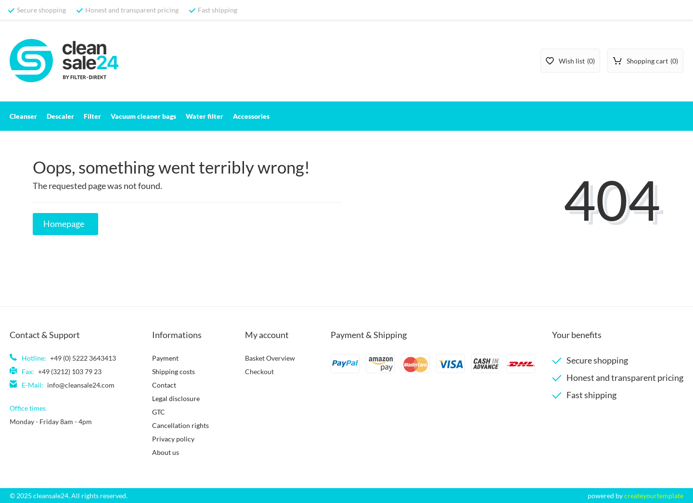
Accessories (251, 116)
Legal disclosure (176, 398)
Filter (92, 116)
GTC (158, 412)
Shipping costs (173, 371)
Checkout (259, 371)
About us (165, 452)
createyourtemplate (653, 495)
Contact (164, 385)
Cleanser (23, 116)
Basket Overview (270, 358)
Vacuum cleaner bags (143, 116)
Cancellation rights (180, 425)
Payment (165, 358)
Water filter (204, 116)
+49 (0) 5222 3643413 (83, 358)
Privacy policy (173, 439)
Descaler (60, 116)
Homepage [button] (63, 224)
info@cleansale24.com (81, 385)
